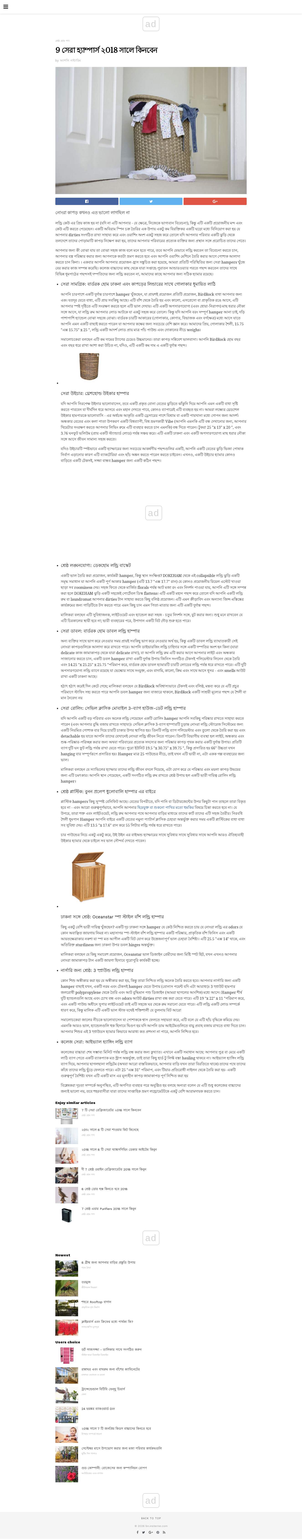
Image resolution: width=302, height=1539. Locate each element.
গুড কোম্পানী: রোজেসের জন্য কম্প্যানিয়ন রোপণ (114, 1468)
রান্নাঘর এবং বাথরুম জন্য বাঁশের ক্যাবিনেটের (111, 1369)
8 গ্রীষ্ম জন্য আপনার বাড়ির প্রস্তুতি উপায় (108, 1262)
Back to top (151, 1518)
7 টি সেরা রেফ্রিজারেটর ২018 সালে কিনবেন (111, 1110)
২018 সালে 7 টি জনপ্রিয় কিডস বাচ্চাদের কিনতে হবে (116, 1428)
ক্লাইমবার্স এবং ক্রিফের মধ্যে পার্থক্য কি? (107, 1322)
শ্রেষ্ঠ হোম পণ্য (62, 40)
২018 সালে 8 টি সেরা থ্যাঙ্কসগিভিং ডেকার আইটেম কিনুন (119, 1149)
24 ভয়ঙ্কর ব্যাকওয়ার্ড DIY (98, 1409)
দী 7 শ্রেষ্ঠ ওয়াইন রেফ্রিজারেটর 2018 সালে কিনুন (114, 1169)
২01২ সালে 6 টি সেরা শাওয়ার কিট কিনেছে (110, 1130)
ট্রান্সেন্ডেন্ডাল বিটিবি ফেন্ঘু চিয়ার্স (103, 1389)
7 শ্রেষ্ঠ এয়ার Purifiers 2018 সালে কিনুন (109, 1209)
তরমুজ (86, 1282)
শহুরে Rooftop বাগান (96, 1302)
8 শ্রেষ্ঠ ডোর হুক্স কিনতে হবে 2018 (105, 1189)
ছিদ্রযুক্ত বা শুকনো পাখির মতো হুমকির (165, 807)
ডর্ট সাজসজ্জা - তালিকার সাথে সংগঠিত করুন (111, 1349)
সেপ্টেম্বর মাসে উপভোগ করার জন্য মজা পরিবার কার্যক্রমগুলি (122, 1448)
